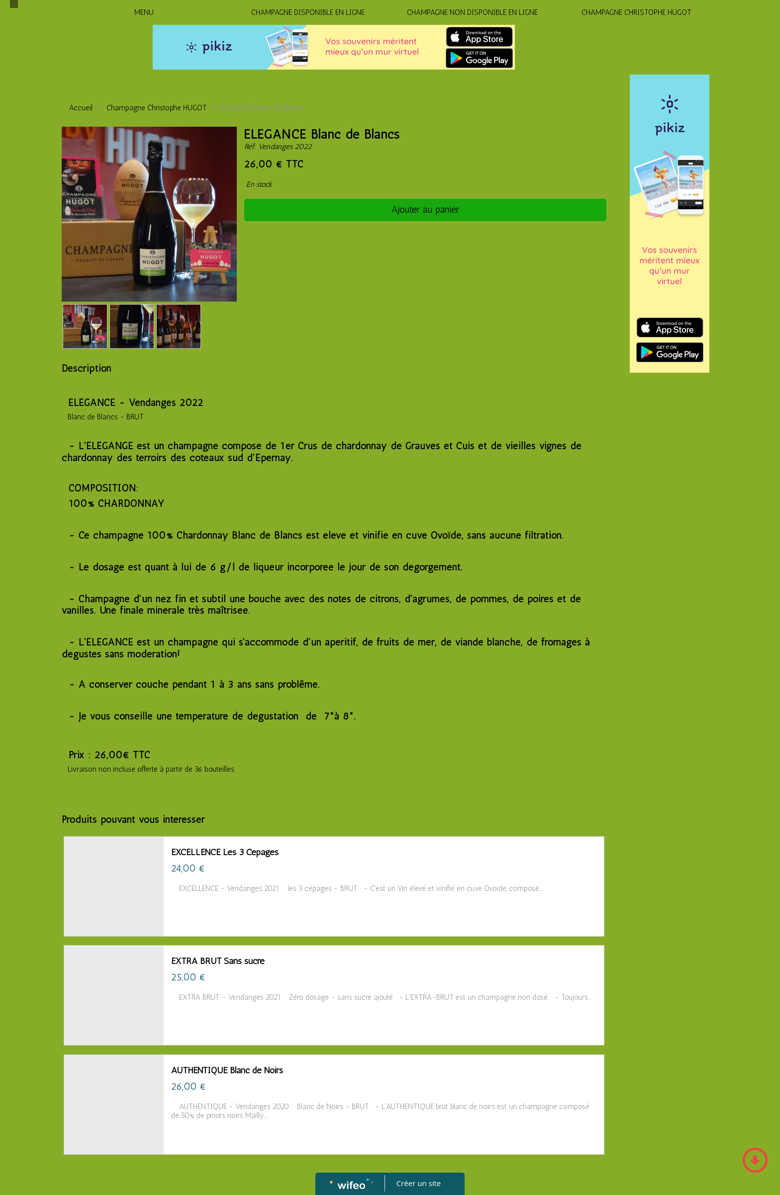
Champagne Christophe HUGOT (156, 107)
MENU (144, 12)
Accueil (81, 107)
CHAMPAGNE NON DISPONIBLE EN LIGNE (472, 12)
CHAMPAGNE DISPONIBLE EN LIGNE (308, 12)
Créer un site (418, 1183)
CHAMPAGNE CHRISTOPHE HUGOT (636, 12)
